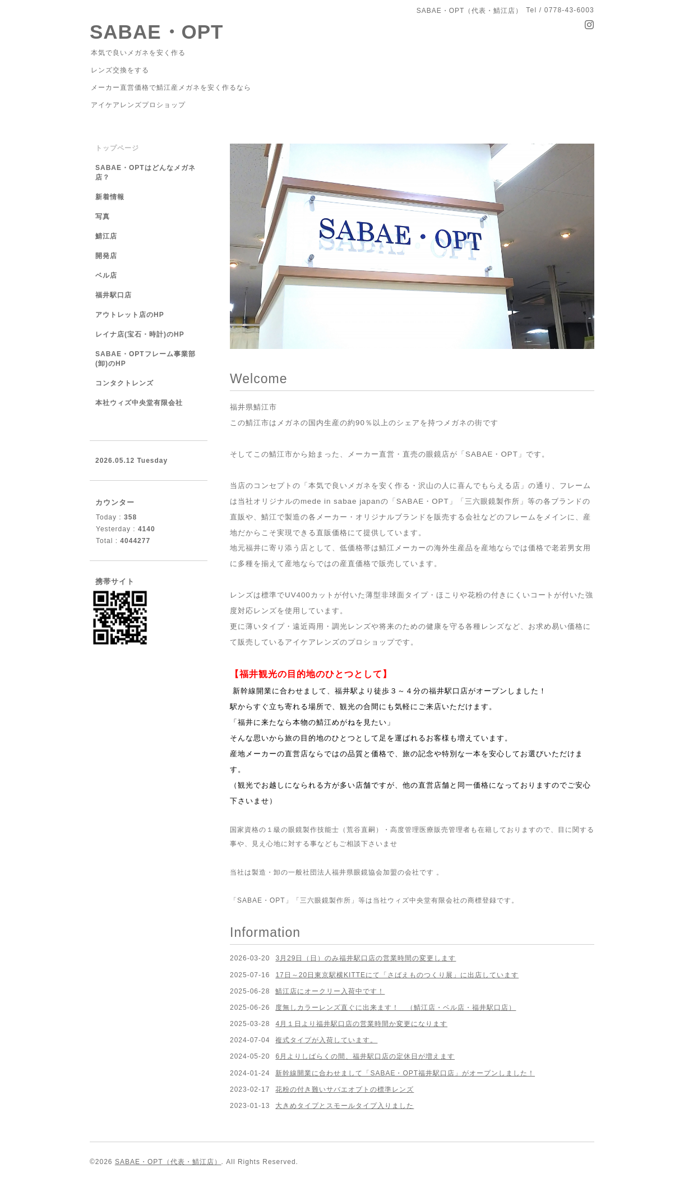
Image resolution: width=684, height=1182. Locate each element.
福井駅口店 (113, 295)
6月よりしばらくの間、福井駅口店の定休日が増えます (365, 1056)
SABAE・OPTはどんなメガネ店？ (145, 172)
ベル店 (106, 275)
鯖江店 (106, 236)
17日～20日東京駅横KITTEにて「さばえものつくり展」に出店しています (397, 975)
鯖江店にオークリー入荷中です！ (330, 991)
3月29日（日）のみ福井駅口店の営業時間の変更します (365, 958)
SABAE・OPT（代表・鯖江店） (168, 1162)
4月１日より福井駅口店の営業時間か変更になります (361, 1024)
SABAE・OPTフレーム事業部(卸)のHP (145, 358)
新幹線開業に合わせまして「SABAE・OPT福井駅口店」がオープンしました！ (405, 1073)
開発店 (106, 256)
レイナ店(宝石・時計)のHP (139, 334)
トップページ (117, 148)
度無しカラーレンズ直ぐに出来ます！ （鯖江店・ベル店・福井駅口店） (395, 1007)
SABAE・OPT (156, 32)
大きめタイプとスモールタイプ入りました (344, 1106)
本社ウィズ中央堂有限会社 (139, 403)
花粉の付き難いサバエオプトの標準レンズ (344, 1089)
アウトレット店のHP (129, 315)
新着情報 (109, 197)
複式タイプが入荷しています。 (326, 1040)
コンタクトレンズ (124, 383)
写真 (102, 216)
